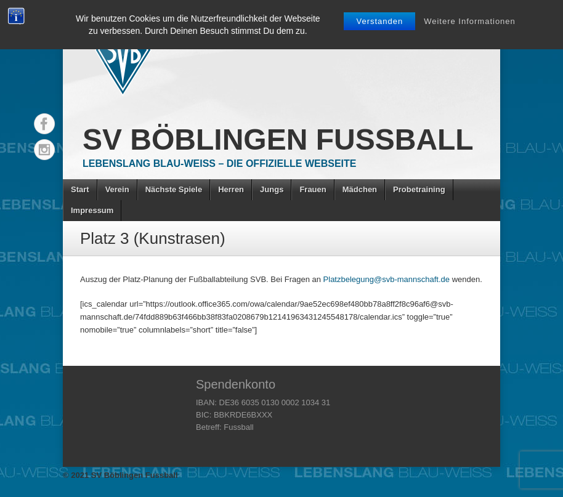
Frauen (312, 189)
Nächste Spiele (174, 189)
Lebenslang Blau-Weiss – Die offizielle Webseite (219, 163)
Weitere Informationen (470, 21)
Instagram (44, 150)
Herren (231, 189)
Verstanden (379, 21)
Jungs (271, 189)
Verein (117, 189)
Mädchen (359, 189)
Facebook (44, 124)
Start (80, 189)
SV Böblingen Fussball (278, 139)
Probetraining (419, 189)
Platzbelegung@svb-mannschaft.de (386, 279)
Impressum (92, 210)
